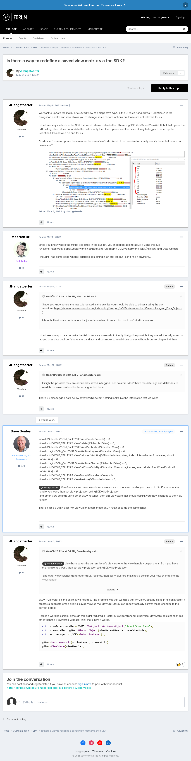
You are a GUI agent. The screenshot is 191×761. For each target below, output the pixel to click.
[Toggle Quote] (44, 296)
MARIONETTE (95, 29)
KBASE (44, 29)
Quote (50, 222)
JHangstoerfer (29, 70)
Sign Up (180, 17)
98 (22, 268)
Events (22, 38)
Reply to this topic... (36, 702)
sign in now (84, 683)
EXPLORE (11, 31)
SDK (36, 74)
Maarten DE (20, 237)
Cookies (111, 751)
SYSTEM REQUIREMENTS (67, 29)
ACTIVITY (28, 29)
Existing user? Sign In (154, 17)
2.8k (21, 466)
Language (82, 751)
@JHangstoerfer (49, 487)
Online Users (58, 38)
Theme (97, 751)
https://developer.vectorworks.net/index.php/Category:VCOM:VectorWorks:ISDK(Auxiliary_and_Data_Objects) (115, 248)
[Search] (144, 29)
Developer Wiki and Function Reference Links (93, 5)
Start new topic (136, 88)
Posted (50, 105)
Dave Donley (21, 431)
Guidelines (38, 38)
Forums (7, 38)
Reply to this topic (169, 88)
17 (21, 136)
